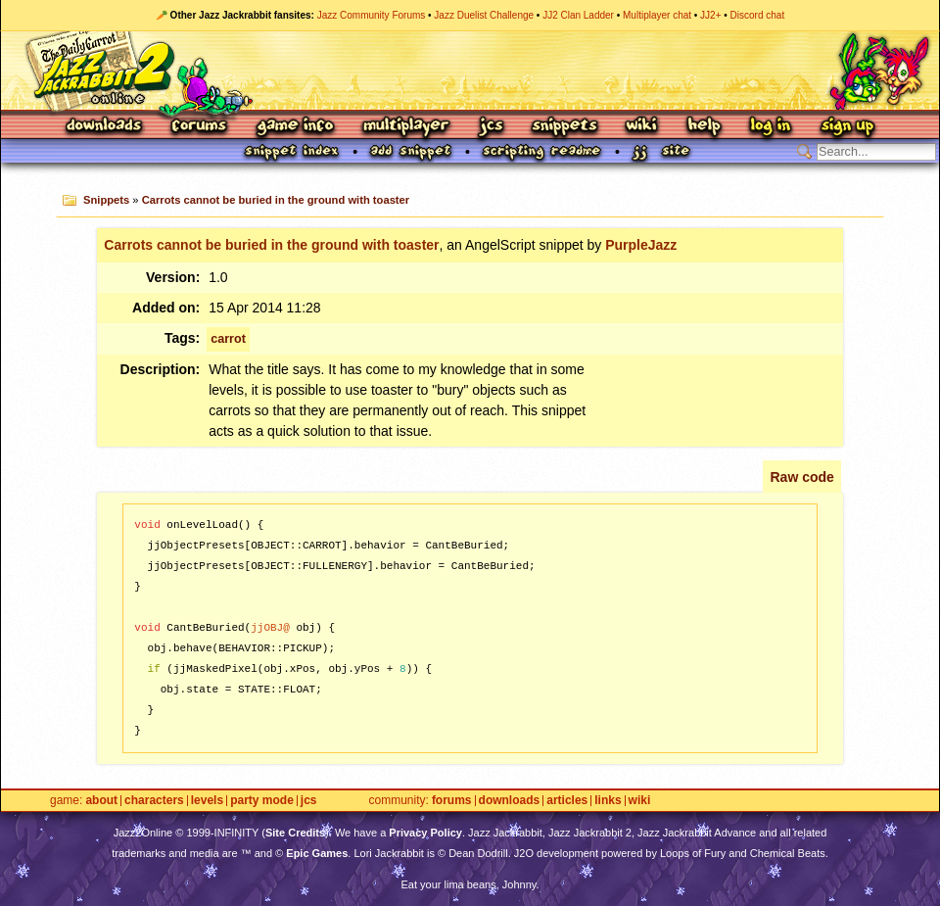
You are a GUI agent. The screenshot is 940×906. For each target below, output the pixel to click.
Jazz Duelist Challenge (484, 15)
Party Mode (262, 800)
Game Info (295, 127)
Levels (207, 800)
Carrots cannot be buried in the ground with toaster (276, 200)
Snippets (565, 127)
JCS (491, 127)
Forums (199, 127)
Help (704, 127)
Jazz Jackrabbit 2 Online (469, 70)
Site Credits (295, 832)
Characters (154, 800)
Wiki (642, 127)
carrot (228, 339)
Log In (770, 127)
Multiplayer (405, 127)
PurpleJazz (641, 245)
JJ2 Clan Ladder (578, 15)
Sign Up (847, 127)
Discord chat (757, 15)
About (101, 800)
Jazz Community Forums (371, 15)
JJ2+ (710, 15)
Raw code (801, 477)
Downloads (105, 127)
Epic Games (317, 853)
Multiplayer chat (657, 15)
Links (607, 800)
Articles (567, 800)
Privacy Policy (425, 832)
